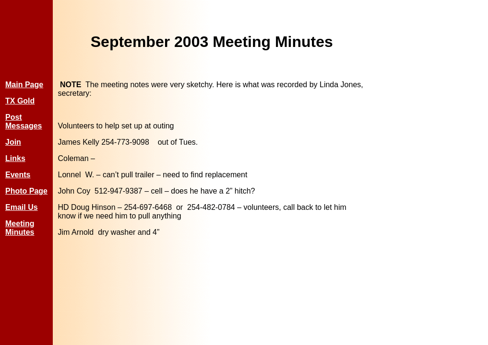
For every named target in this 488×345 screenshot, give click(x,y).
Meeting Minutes (19, 227)
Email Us (21, 207)
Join (13, 142)
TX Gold (20, 101)
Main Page (24, 84)
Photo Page (26, 191)
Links (15, 158)
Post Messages (23, 121)
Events (17, 175)
